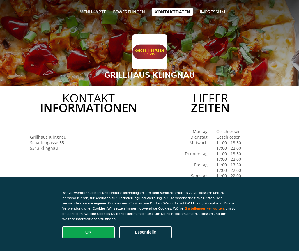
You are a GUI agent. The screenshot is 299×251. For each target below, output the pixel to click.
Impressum (212, 12)
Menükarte (92, 12)
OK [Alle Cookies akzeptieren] (88, 232)
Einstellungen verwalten (204, 208)
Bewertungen (129, 12)
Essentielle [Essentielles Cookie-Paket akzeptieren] (145, 232)
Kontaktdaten (172, 12)
